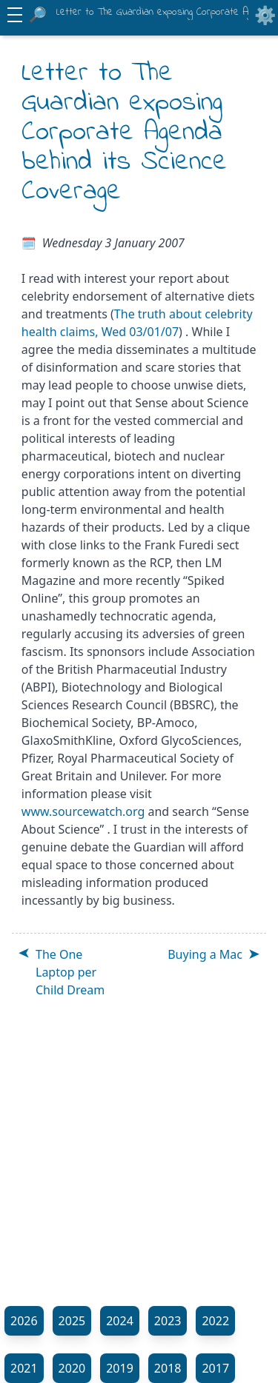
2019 (119, 1368)
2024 (119, 1321)
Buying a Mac (205, 954)
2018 (168, 1368)
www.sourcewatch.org (83, 811)
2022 (215, 1321)
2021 (24, 1368)
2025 (72, 1321)
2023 (168, 1321)
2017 (215, 1368)
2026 (24, 1321)
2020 (72, 1368)
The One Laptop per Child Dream (70, 972)
